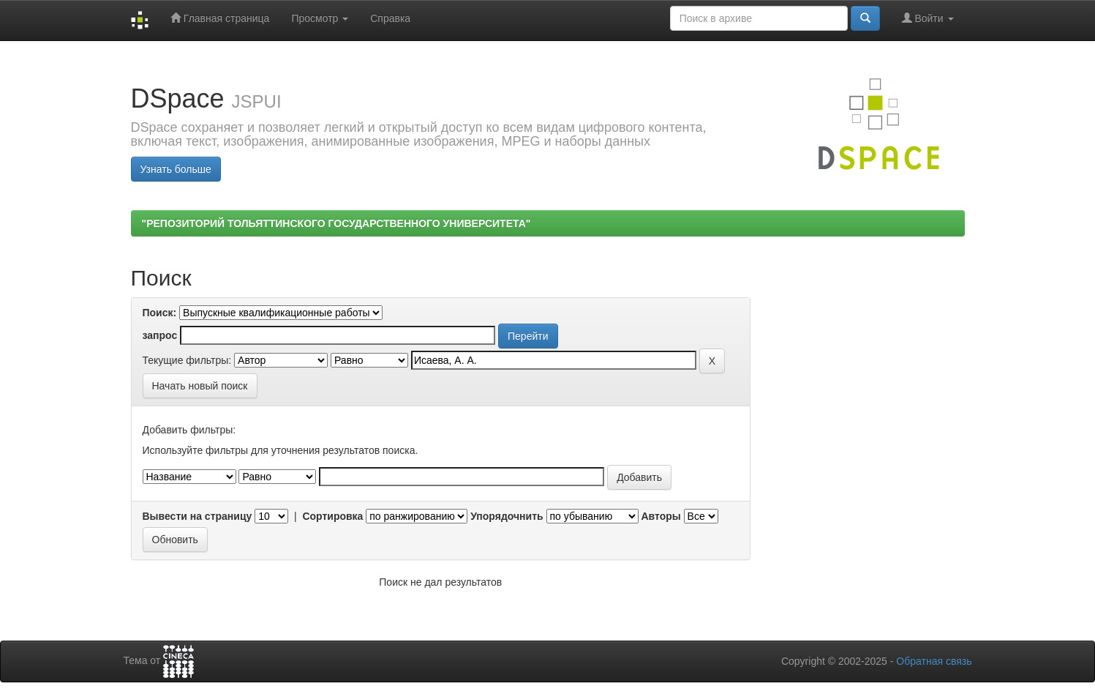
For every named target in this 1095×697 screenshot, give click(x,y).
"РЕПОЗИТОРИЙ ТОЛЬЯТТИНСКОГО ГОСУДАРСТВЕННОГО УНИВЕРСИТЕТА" (336, 223)
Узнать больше (175, 169)
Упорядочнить (506, 516)
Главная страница (219, 18)
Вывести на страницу (197, 516)
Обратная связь (933, 661)
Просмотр (319, 18)
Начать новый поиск (200, 386)
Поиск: (160, 312)
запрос (160, 335)
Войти (928, 18)
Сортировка (332, 516)
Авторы (660, 516)
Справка (390, 18)
